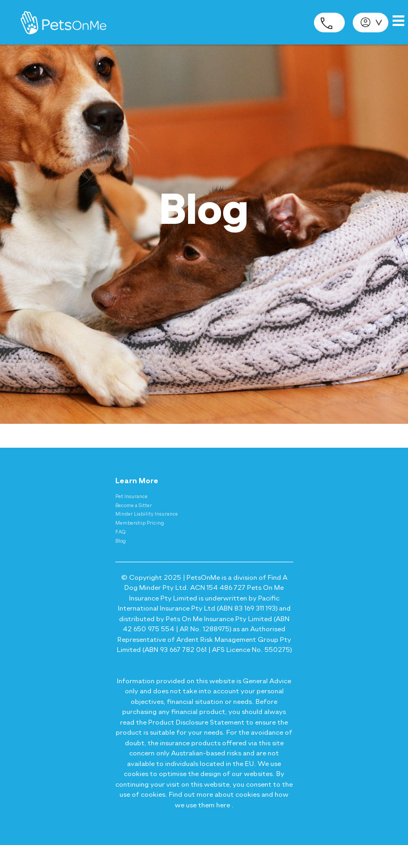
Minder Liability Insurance (146, 514)
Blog (120, 541)
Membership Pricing (139, 523)
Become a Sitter (133, 505)
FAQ (120, 532)
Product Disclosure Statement (196, 722)
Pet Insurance (131, 496)
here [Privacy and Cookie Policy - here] (223, 805)
